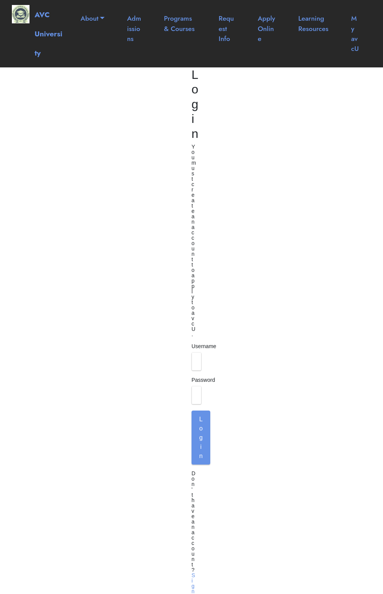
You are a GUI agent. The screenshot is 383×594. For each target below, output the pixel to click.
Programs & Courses (179, 23)
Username (204, 346)
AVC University (48, 33)
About (89, 18)
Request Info (226, 28)
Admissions (134, 28)
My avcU (355, 33)
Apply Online (266, 28)
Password (203, 380)
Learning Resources (313, 23)
